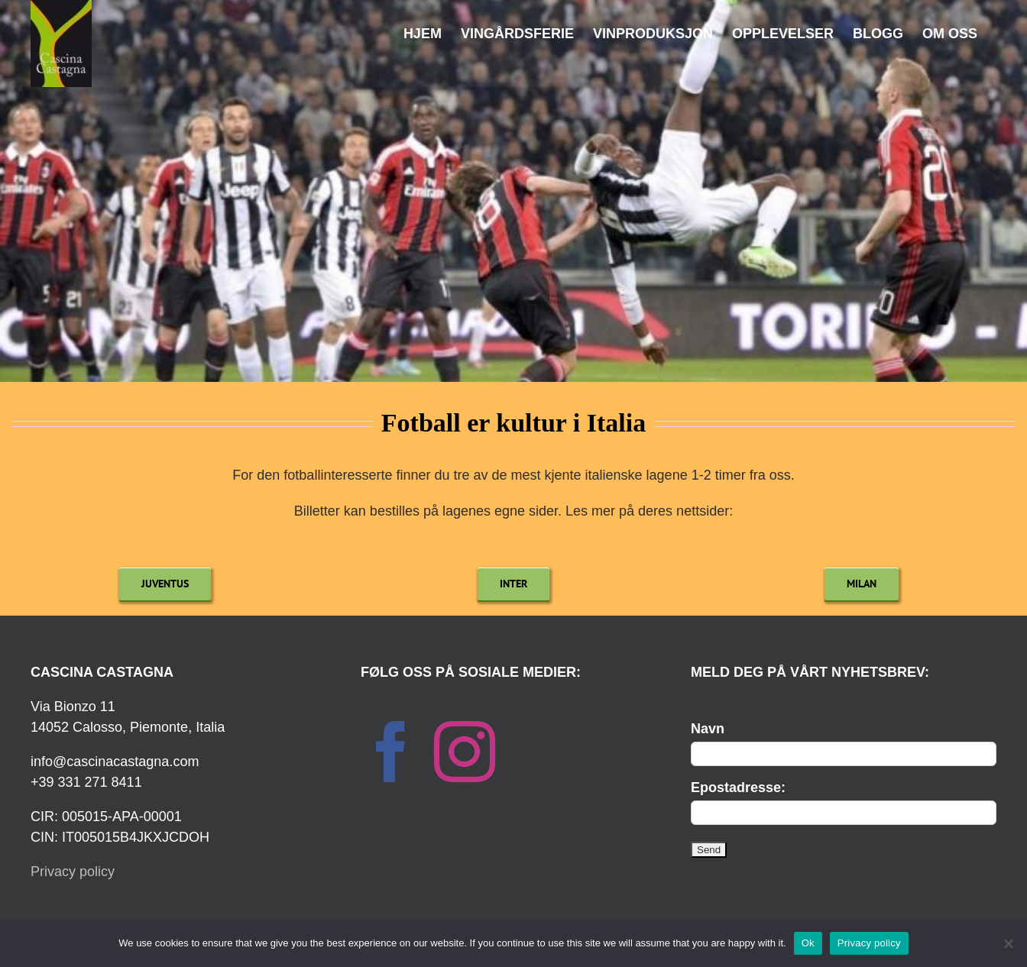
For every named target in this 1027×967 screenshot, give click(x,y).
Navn (707, 728)
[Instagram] (464, 751)
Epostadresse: (738, 787)
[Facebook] (391, 751)
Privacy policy (73, 871)
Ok (808, 943)
